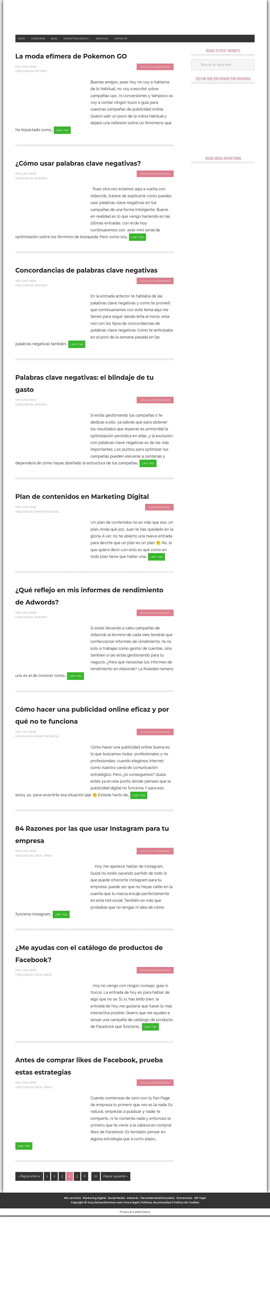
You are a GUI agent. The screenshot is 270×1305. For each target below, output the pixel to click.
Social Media (43, 928)
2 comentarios (159, 563)
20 (95, 1266)
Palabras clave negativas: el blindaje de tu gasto (88, 425)
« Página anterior (29, 1266)
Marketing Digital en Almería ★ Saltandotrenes (135, 17)
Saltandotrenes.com (108, 1292)
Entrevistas (184, 1287)
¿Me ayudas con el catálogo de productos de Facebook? (89, 1027)
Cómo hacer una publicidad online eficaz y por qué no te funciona (90, 779)
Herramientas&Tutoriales (157, 1287)
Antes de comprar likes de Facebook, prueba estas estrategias (84, 1147)
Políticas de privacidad (156, 1292)
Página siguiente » (115, 1266)
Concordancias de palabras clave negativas (86, 304)
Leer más (64, 144)
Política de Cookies (186, 1292)
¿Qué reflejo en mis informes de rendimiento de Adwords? (92, 653)
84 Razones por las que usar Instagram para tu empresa (89, 906)
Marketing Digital (47, 567)
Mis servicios (72, 1287)
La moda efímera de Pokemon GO (68, 63)
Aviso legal (131, 1292)
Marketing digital (94, 1287)
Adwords (41, 205)
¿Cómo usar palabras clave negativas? (85, 183)
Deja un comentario (155, 80)
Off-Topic (41, 85)
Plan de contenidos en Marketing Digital (74, 545)
